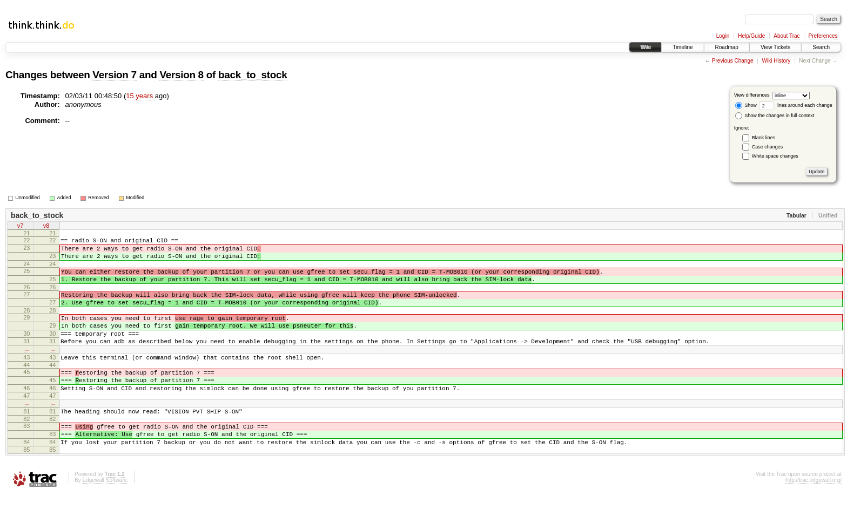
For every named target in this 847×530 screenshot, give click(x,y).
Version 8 (181, 74)
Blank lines (764, 137)
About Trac (786, 36)
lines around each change (795, 105)
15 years (139, 96)
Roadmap (726, 47)
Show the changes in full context (775, 115)
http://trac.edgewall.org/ (813, 516)
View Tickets (775, 47)
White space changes (775, 156)
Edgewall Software (104, 516)
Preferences (823, 36)
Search (821, 47)
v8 (46, 226)
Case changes (767, 147)
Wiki (645, 47)
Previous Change (733, 61)
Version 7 (114, 74)
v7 (20, 226)
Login (722, 36)
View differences (752, 95)
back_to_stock (252, 74)
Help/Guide (751, 36)
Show (746, 105)
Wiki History (776, 61)
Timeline (683, 47)
